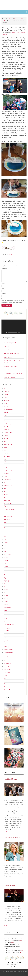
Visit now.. (7, 831)
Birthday (6, 418)
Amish (5, 397)
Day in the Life (8, 444)
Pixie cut (6, 586)
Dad (5, 441)
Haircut (6, 494)
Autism (6, 412)
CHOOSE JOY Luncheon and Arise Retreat (13, 362)
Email (3, 288)
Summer (6, 646)
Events (6, 453)
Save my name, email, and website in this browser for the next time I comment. (12, 301)
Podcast (6, 589)
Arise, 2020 (7, 346)
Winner (6, 684)
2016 (5, 388)
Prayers (6, 595)
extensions (7, 456)
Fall (5, 462)
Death (5, 447)
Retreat (6, 610)
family (5, 465)
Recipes (6, 604)
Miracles (6, 566)
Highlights (6, 506)
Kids (5, 545)
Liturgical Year (7, 554)
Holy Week (7, 519)
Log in (17, 973)
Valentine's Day (8, 669)
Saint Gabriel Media (9, 624)
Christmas (6, 429)
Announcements (10, 509)
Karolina (6, 542)
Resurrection (7, 607)
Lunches (6, 557)
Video (7, 512)
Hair (5, 491)
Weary (5, 678)
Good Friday (7, 479)
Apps (5, 403)
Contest (6, 435)
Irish (5, 536)
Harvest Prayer (8, 503)
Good (5, 476)
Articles (10, 254)
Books (5, 421)
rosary (5, 616)
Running (6, 622)
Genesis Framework (22, 971)
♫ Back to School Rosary (11, 366)
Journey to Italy (8, 357)
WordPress (12, 973)
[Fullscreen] (24, 332)
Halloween (7, 500)
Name (3, 283)
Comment (4, 268)
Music (5, 572)
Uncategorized (8, 663)
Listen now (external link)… (11, 879)
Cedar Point (7, 427)
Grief (5, 482)
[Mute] (22, 332)
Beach (5, 415)
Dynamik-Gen (13, 971)
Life (5, 551)
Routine (6, 619)
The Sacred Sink (8, 652)
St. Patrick (6, 644)
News (5, 575)
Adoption (6, 391)
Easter (5, 450)
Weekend (6, 681)
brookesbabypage (9, 424)
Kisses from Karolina (9, 377)
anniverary (6, 400)
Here (11, 940)
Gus (5, 488)
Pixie (5, 583)
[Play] (3, 332)
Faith (5, 459)
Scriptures (8, 630)
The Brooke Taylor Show (12, 838)
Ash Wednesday (8, 409)
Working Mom (7, 690)
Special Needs (8, 641)
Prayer (5, 592)
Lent (5, 548)
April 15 (6, 406)
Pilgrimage (7, 580)
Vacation (6, 666)
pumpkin (6, 598)
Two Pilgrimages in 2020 (10, 343)
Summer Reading (8, 649)
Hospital (6, 528)
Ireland (5, 534)
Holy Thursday (8, 516)
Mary (5, 563)
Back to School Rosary (10, 370)
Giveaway (6, 473)
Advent (6, 394)
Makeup (6, 560)
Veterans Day (7, 672)
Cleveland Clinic (8, 432)
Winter (5, 687)
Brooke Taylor (14, 4)
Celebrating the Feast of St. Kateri (13, 373)
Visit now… (7, 926)
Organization (7, 578)
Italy (5, 539)
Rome (5, 613)
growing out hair (8, 485)
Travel (5, 660)
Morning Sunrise (8, 569)
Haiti (5, 497)
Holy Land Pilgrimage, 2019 (11, 353)
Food (5, 468)
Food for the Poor (9, 471)
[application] (13, 327)
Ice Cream (6, 531)
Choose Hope (7, 350)
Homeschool (7, 525)
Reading (6, 601)
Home (5, 522)
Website (3, 293)
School (6, 635)
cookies (6, 438)
